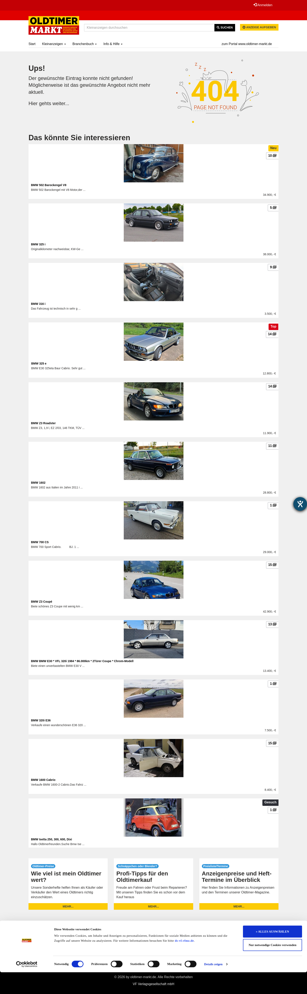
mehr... (68, 906)
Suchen (225, 27)
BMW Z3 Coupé (41, 601)
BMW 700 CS (40, 542)
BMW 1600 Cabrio (43, 779)
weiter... (61, 103)
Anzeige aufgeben (259, 27)
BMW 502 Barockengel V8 (48, 185)
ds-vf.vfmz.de (184, 962)
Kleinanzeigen (54, 44)
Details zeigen (213, 986)
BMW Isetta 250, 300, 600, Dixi (51, 839)
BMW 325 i (38, 244)
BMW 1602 (38, 482)
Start (32, 44)
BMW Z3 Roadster (43, 423)
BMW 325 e (38, 363)
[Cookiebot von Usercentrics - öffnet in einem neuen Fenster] (27, 986)
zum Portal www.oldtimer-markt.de (246, 44)
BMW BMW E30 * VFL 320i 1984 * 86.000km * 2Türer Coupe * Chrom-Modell (82, 661)
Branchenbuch (85, 44)
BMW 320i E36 (41, 720)
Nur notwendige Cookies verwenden (272, 967)
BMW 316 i (38, 303)
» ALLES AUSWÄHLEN (272, 953)
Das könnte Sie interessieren (79, 137)
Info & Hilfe (113, 44)
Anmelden (262, 5)
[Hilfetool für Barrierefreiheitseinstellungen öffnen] (300, 504)
